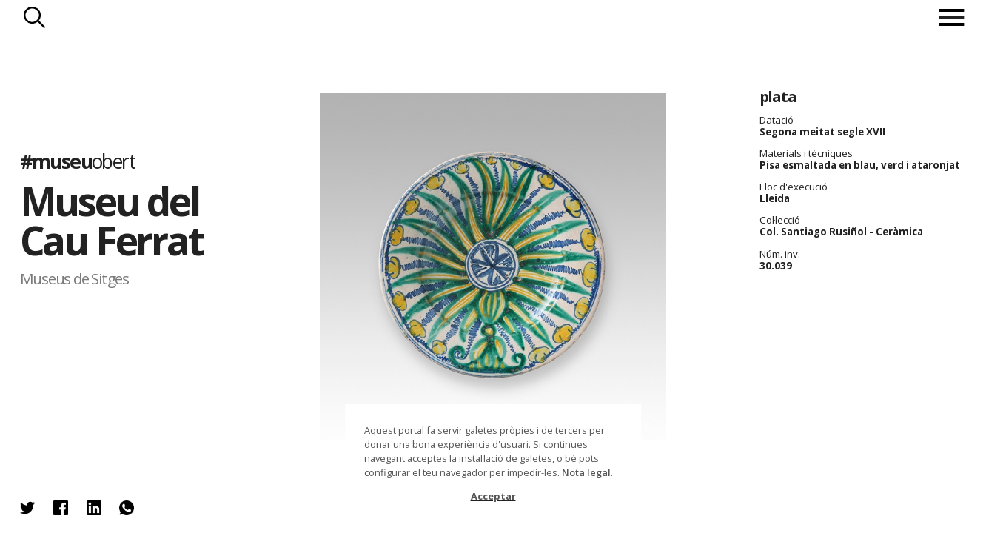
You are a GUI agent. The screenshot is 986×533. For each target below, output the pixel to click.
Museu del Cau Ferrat (111, 220)
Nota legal (586, 472)
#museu (77, 161)
